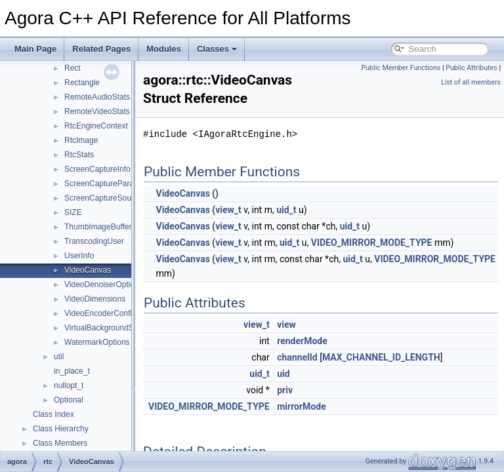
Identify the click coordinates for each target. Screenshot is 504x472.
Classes (217, 49)
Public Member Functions (401, 68)
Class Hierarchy (61, 428)
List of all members (471, 82)
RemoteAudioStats (97, 97)
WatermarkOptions (97, 342)
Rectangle (82, 82)
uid (316, 373)
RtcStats (79, 154)
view (319, 324)
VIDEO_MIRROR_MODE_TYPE (404, 242)
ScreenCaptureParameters (111, 183)
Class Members (60, 443)
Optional (68, 399)
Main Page (35, 49)
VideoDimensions (94, 299)
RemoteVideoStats (97, 111)
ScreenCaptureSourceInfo (110, 198)
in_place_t (72, 371)
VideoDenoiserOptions (103, 284)
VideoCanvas (87, 270)
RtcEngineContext (96, 125)
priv (318, 390)
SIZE (73, 212)
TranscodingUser (94, 241)
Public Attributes (471, 68)
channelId (330, 357)
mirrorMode (334, 406)
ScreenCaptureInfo (97, 169)
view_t (261, 210)
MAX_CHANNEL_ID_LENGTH (414, 357)
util (59, 356)
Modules (163, 49)
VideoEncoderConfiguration (112, 313)
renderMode (335, 341)
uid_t (319, 210)
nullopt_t (68, 385)
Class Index (53, 414)
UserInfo (79, 255)
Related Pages (101, 49)
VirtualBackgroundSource (109, 327)
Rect (72, 68)
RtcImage (81, 140)
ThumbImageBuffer (98, 226)
